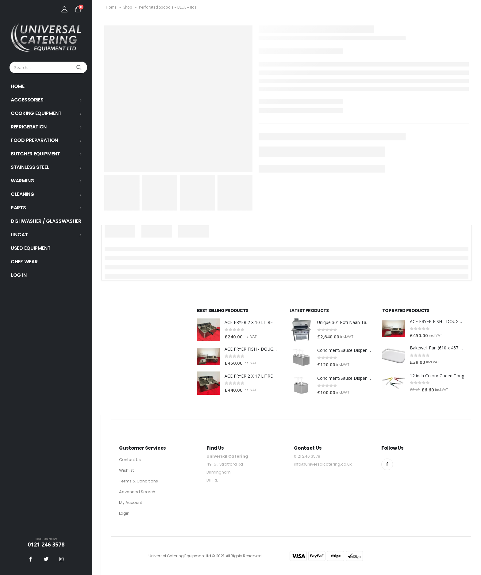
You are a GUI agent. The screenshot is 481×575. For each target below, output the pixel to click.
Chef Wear (24, 261)
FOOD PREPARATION (34, 140)
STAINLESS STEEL (30, 167)
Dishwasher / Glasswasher (46, 221)
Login (124, 513)
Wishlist (126, 471)
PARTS (18, 207)
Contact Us (130, 460)
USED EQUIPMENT (31, 248)
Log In (18, 275)
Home (111, 7)
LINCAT (19, 234)
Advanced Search (137, 492)
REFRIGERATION (29, 126)
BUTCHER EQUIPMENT (35, 153)
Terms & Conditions (138, 481)
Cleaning (22, 194)
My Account (130, 503)
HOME (18, 86)
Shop (127, 7)
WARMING (22, 180)
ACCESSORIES (27, 99)
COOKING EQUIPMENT (36, 113)
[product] (208, 329)
